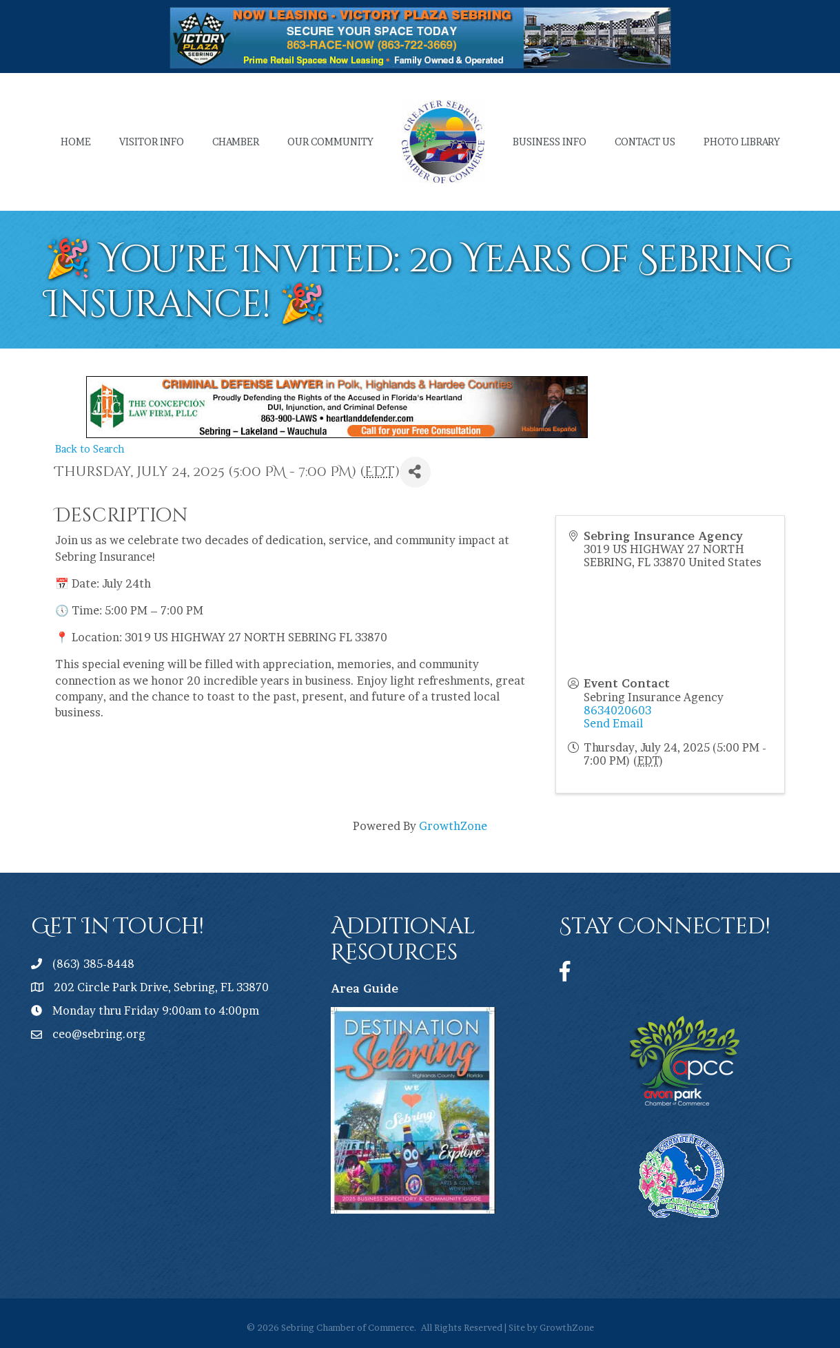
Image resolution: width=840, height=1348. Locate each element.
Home (76, 141)
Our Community (330, 141)
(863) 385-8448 (93, 964)
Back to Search (90, 449)
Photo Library (742, 141)
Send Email (613, 723)
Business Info (549, 141)
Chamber (235, 141)
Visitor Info (151, 141)
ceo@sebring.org (98, 1034)
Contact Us (645, 141)
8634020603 (617, 710)
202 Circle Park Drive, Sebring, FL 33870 (161, 987)
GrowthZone (453, 826)
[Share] (415, 472)
